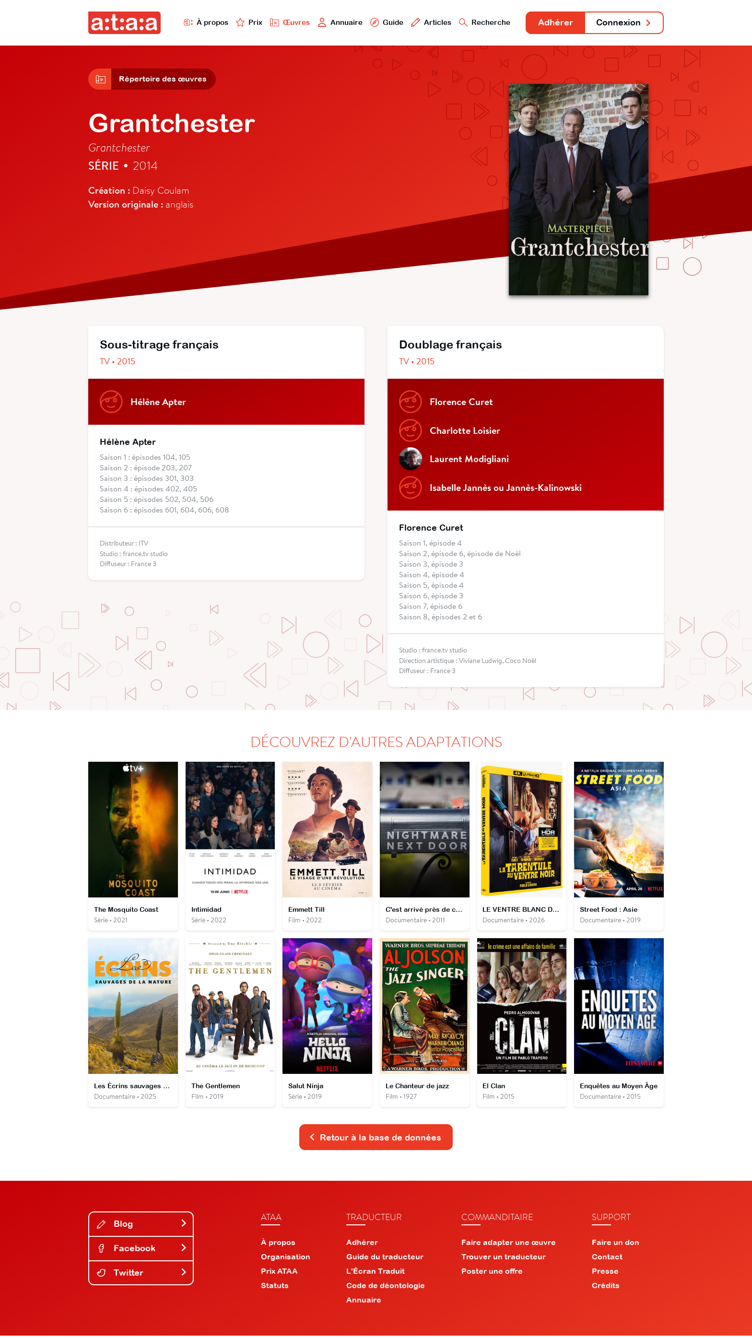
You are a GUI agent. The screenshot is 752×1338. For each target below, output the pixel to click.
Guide (385, 22)
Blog (142, 1226)
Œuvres (288, 22)
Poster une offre (492, 1273)
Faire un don (615, 1244)
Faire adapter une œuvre (508, 1244)
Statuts (275, 1287)
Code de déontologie (385, 1287)
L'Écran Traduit (375, 1273)
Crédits (606, 1287)
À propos (204, 22)
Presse (605, 1273)
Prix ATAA (279, 1273)
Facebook (142, 1250)
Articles (430, 22)
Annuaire (338, 22)
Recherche (483, 22)
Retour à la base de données (375, 1139)
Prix (247, 22)
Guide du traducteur (384, 1259)
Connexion (624, 23)
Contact (607, 1259)
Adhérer (554, 23)
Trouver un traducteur (503, 1259)
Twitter (142, 1274)
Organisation (285, 1259)
